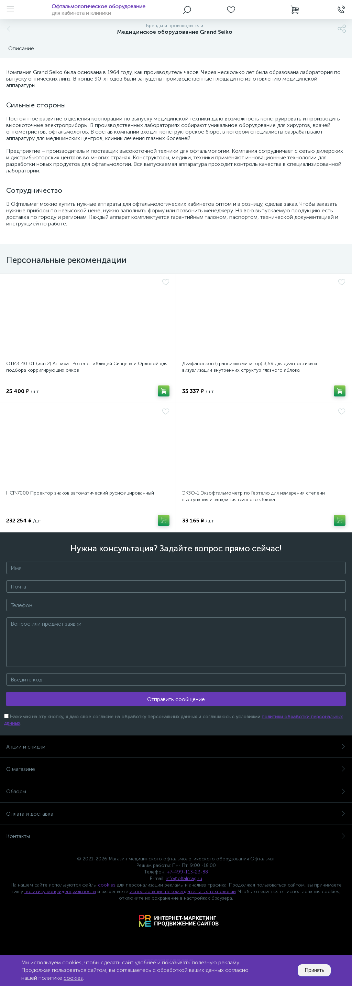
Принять (312, 970)
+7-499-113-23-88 (187, 872)
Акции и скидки (176, 746)
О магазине (176, 769)
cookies (107, 885)
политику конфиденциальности (60, 891)
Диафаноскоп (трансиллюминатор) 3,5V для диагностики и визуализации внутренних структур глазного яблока (249, 367)
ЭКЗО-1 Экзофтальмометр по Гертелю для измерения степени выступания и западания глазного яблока (253, 496)
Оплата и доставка (176, 813)
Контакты (176, 836)
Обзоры (176, 791)
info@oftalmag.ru (184, 878)
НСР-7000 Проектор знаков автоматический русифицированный (80, 493)
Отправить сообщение (176, 699)
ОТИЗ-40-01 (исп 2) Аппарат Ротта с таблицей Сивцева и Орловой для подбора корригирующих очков (86, 367)
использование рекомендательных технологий (183, 891)
